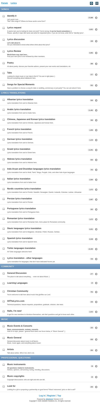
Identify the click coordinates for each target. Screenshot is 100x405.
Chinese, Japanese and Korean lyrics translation (31, 119)
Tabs (9, 73)
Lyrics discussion (16, 39)
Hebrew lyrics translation (19, 159)
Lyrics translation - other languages (24, 258)
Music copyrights (15, 376)
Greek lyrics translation (18, 149)
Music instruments (16, 364)
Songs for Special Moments (21, 84)
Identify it (11, 16)
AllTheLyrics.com (15, 301)
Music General (14, 338)
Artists (10, 349)
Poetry (10, 63)
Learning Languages (17, 283)
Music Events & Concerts (19, 326)
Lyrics (14, 3)
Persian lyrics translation (19, 198)
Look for (11, 386)
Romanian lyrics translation (21, 218)
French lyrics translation (19, 129)
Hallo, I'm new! (14, 311)
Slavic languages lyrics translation (24, 228)
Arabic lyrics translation (19, 109)
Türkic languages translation (21, 248)
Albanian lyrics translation (20, 99)
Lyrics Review (14, 51)
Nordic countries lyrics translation (24, 189)
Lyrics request (14, 27)
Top (59, 396)
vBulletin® (50, 399)
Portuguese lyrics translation (21, 208)
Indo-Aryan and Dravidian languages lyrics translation (34, 169)
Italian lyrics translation (18, 179)
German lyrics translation (19, 139)
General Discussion (17, 273)
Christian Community (17, 291)
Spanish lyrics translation (20, 238)
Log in (42, 396)
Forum (4, 3)
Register (51, 396)
